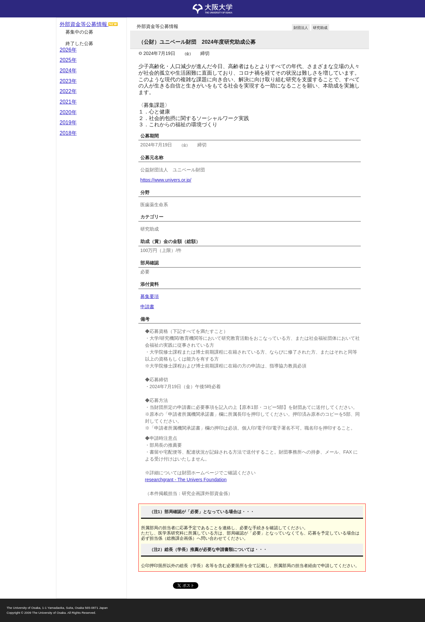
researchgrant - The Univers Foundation (186, 479)
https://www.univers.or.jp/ (165, 180)
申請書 (147, 306)
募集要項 (149, 296)
